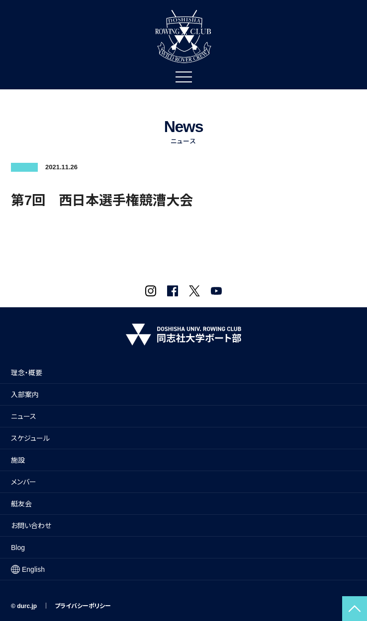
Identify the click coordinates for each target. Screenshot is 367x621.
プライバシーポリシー (83, 606)
